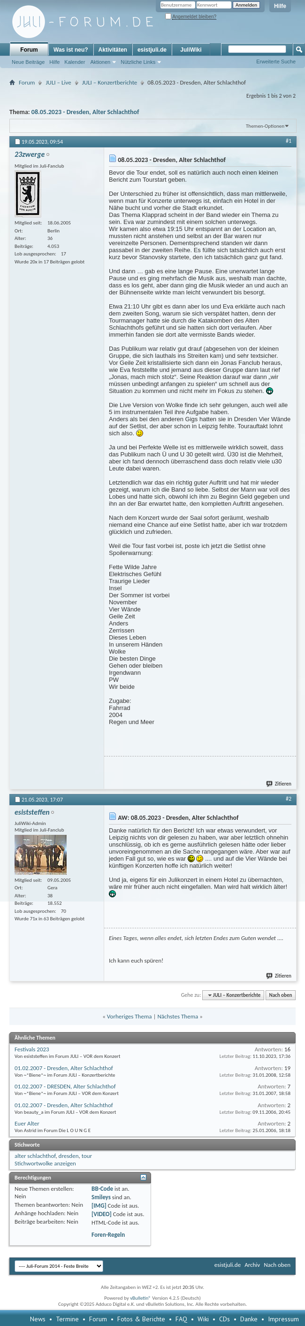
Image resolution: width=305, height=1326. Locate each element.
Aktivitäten (113, 49)
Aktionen (100, 62)
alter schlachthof (35, 1155)
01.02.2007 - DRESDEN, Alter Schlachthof (65, 1086)
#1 (288, 141)
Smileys (101, 1197)
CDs (224, 1319)
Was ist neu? (70, 49)
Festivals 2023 (32, 1049)
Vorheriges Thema (129, 1016)
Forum (29, 49)
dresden (69, 1155)
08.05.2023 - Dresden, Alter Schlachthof (85, 112)
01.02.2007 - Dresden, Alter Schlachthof (64, 1068)
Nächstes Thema (177, 1016)
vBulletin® (140, 1298)
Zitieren (279, 784)
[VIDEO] (102, 1214)
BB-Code (102, 1188)
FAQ (181, 1319)
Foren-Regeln (108, 1234)
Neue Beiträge (28, 62)
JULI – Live (58, 82)
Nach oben (280, 995)
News (38, 1319)
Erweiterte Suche (276, 61)
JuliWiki (190, 49)
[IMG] (99, 1205)
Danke (249, 1319)
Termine (67, 1319)
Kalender (74, 62)
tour (87, 1155)
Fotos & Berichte (141, 1319)
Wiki (203, 1319)
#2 (288, 798)
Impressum (283, 1319)
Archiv (252, 1264)
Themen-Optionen (265, 126)
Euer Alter (27, 1123)
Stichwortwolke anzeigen (45, 1163)
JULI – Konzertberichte (109, 82)
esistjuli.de (152, 49)
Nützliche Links (138, 62)
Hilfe (280, 6)
